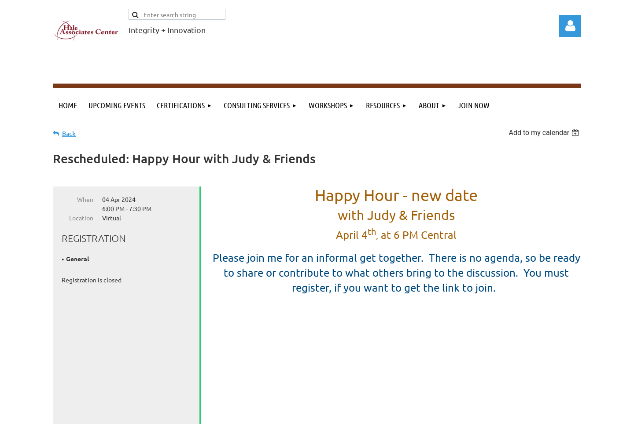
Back (69, 133)
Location (81, 218)
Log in (570, 26)
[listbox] (545, 132)
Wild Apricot (476, 413)
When (85, 199)
